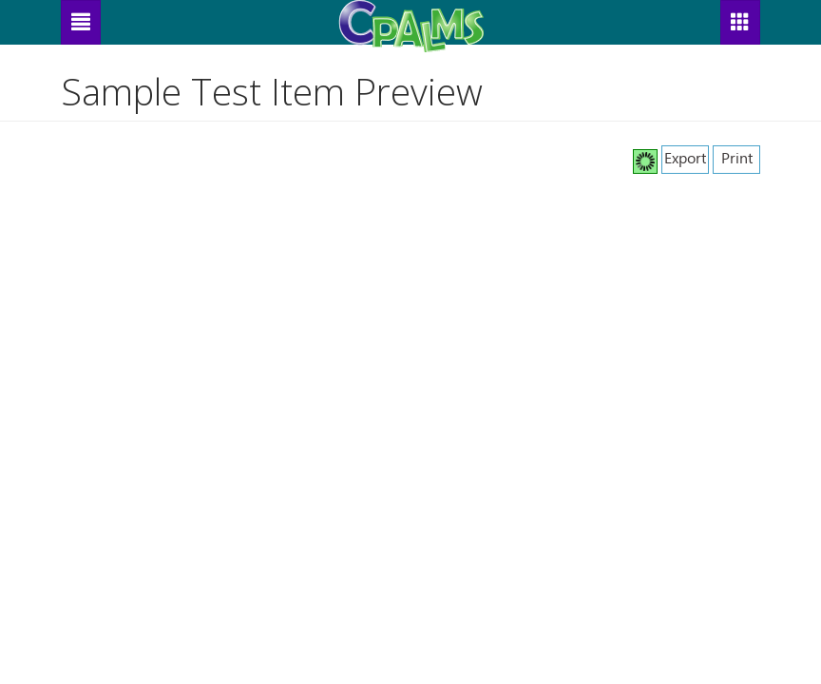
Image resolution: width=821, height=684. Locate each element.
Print (737, 157)
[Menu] (81, 22)
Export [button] (685, 157)
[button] (740, 22)
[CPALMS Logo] (411, 21)
